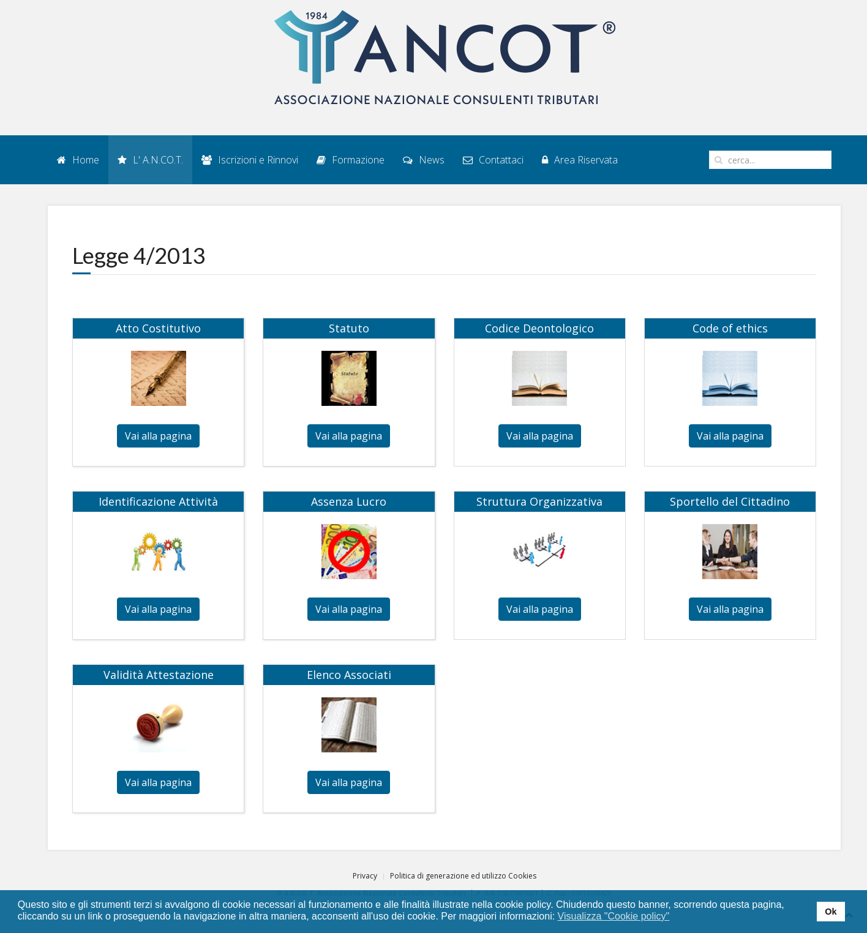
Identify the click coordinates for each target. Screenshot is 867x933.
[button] (677, 917)
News (424, 160)
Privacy (365, 876)
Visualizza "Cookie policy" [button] (614, 916)
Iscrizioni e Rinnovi (249, 160)
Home (78, 160)
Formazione (351, 160)
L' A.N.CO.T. (150, 160)
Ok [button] (830, 911)
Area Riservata (580, 160)
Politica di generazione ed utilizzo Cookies (463, 876)
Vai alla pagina (158, 436)
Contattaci (493, 160)
